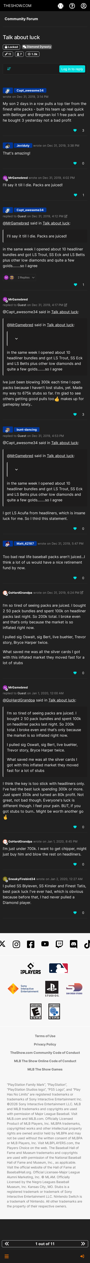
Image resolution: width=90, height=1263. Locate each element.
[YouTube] (45, 944)
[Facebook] (30, 944)
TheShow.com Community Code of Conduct (45, 1053)
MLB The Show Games (45, 1069)
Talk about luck (56, 223)
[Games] (61, 5)
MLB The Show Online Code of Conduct (45, 1061)
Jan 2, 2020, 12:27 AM (66, 879)
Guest (22, 216)
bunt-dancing (27, 429)
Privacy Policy (45, 1044)
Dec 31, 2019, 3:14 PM (32, 96)
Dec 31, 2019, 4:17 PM (47, 305)
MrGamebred (18, 178)
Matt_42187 (25, 543)
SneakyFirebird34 (21, 879)
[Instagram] (16, 944)
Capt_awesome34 (30, 90)
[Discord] (73, 944)
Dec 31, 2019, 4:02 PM (59, 178)
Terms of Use (45, 1036)
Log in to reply (72, 69)
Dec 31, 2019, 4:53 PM (48, 436)
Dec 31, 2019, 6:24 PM (63, 592)
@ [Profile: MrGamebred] (16, 223)
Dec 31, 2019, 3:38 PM (63, 145)
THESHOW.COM (17, 5)
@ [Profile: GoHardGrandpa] (19, 700)
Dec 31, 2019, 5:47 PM (68, 543)
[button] (6, 1256)
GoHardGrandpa (20, 592)
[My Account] (84, 5)
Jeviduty (23, 145)
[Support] (72, 5)
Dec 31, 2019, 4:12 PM (47, 216)
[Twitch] (59, 944)
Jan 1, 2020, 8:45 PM (62, 841)
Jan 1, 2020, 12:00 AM (48, 693)
